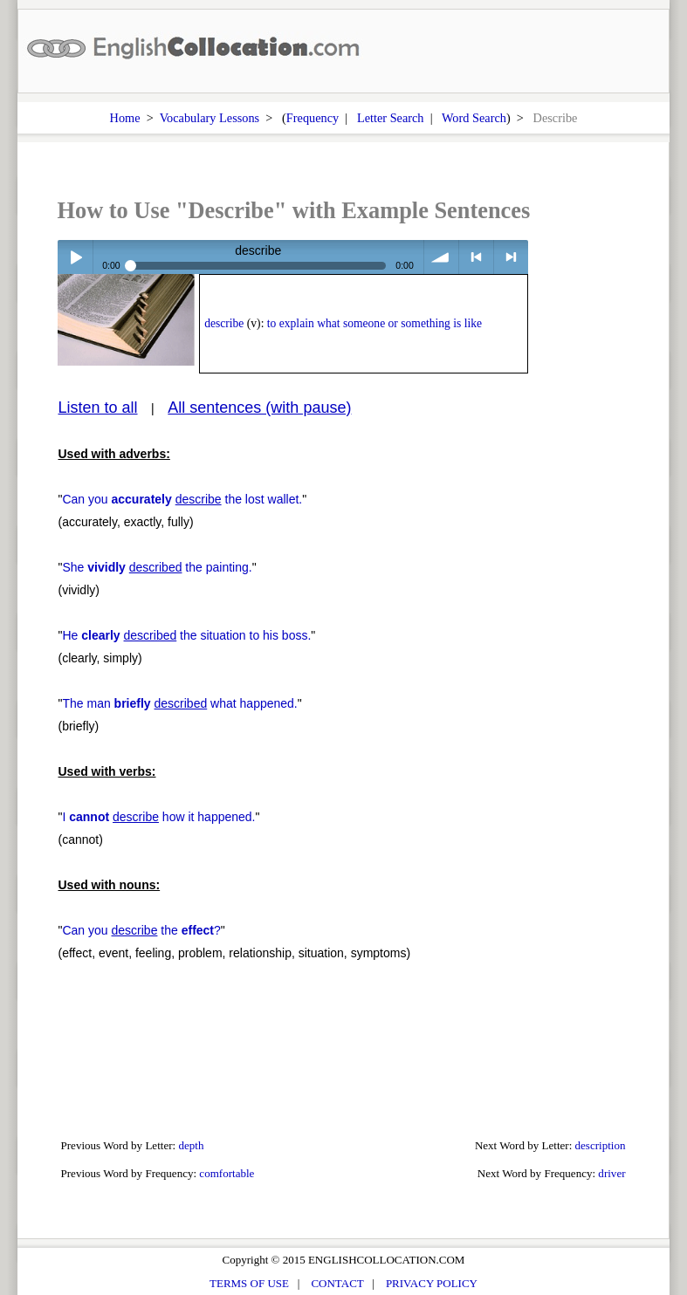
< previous (476, 257)
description (600, 1145)
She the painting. (156, 567)
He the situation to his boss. (186, 635)
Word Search (474, 118)
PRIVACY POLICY (431, 1283)
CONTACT (337, 1283)
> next (511, 257)
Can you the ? (141, 930)
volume (441, 257)
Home (125, 118)
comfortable (226, 1173)
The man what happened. (179, 703)
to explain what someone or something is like (374, 323)
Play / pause (75, 257)
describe (224, 323)
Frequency (312, 118)
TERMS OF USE (249, 1283)
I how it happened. (158, 817)
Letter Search (390, 118)
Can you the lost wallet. (182, 499)
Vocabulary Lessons (210, 118)
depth (190, 1145)
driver (611, 1173)
